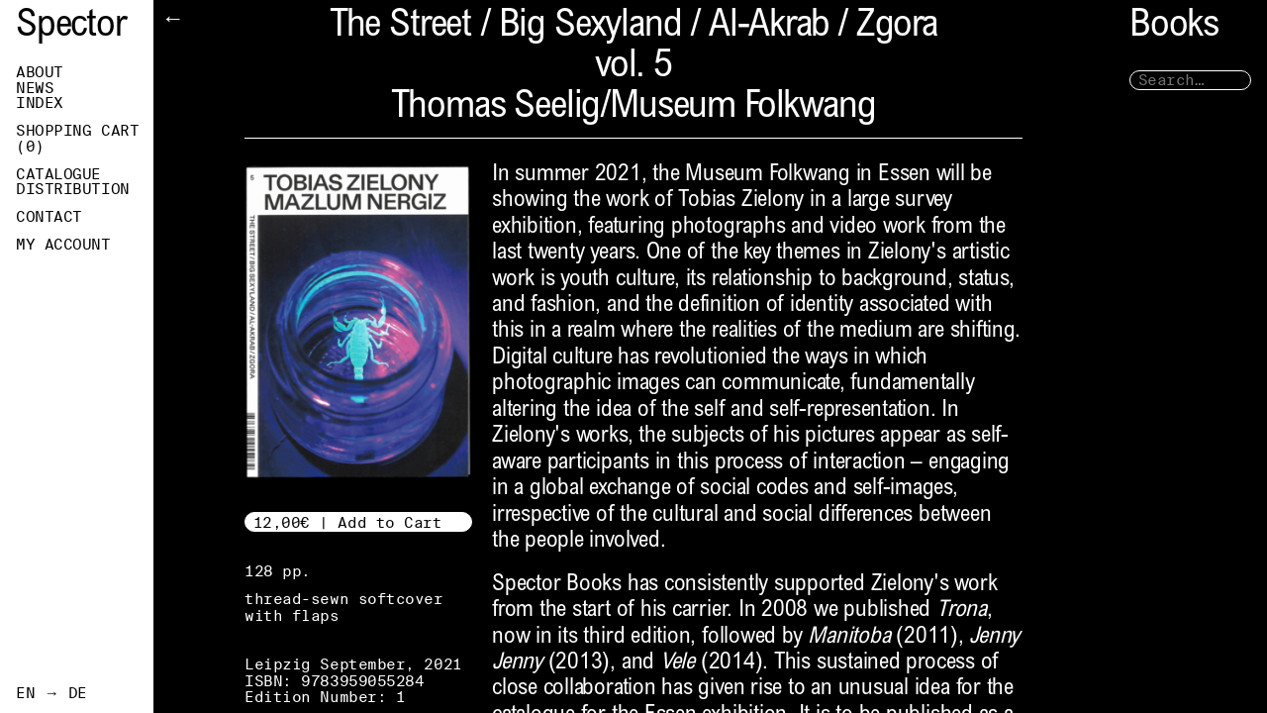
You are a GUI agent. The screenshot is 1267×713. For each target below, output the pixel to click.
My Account (63, 245)
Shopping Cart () (77, 138)
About (39, 72)
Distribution (73, 189)
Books (1173, 27)
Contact (49, 217)
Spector (71, 27)
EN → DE (51, 693)
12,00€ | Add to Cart (347, 522)
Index (39, 103)
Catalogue (58, 174)
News (34, 88)
